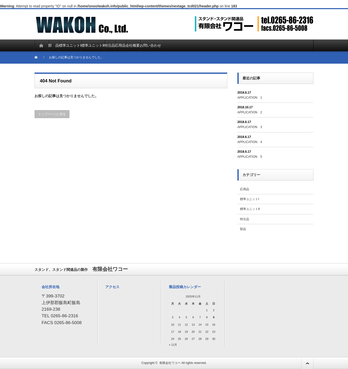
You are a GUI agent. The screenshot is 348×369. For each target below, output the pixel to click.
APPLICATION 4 (249, 142)
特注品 (109, 45)
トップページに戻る (52, 114)
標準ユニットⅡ (92, 45)
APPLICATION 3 (249, 127)
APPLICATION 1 (249, 97)
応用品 (120, 45)
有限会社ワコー (170, 363)
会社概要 (133, 45)
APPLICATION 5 (249, 157)
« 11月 (173, 344)
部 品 (53, 45)
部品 (243, 229)
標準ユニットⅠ (70, 45)
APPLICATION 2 (249, 112)
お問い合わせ (150, 45)
